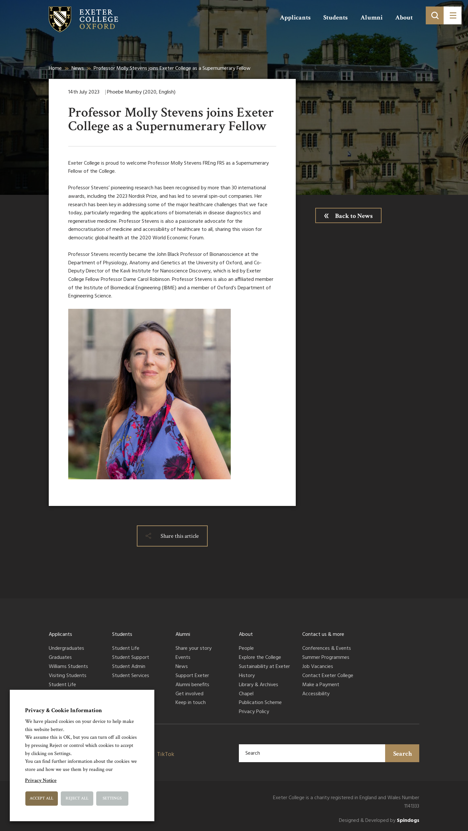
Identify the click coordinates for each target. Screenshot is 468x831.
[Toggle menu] (453, 15)
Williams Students (68, 667)
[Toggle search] (435, 15)
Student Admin (128, 667)
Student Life (62, 685)
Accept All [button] (41, 798)
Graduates (60, 658)
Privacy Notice (41, 780)
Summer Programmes (325, 658)
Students (335, 17)
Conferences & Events (326, 649)
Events (183, 658)
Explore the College (260, 658)
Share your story (194, 649)
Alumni (371, 17)
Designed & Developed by (379, 821)
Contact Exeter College (327, 676)
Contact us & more (323, 634)
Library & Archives (258, 685)
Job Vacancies (317, 667)
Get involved (189, 694)
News (78, 68)
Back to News (354, 216)
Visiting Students (67, 676)
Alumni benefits (192, 685)
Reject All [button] (77, 798)
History (247, 676)
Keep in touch (191, 703)
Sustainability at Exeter (264, 667)
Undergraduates (66, 649)
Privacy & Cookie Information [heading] (63, 710)
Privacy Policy (254, 712)
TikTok (165, 754)
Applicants (295, 17)
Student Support (130, 658)
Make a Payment (320, 685)
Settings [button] (112, 798)
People (246, 649)
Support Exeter (192, 676)
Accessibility (316, 694)
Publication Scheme (260, 703)
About (404, 17)
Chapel (246, 694)
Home (55, 68)
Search (402, 753)
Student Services (130, 676)
